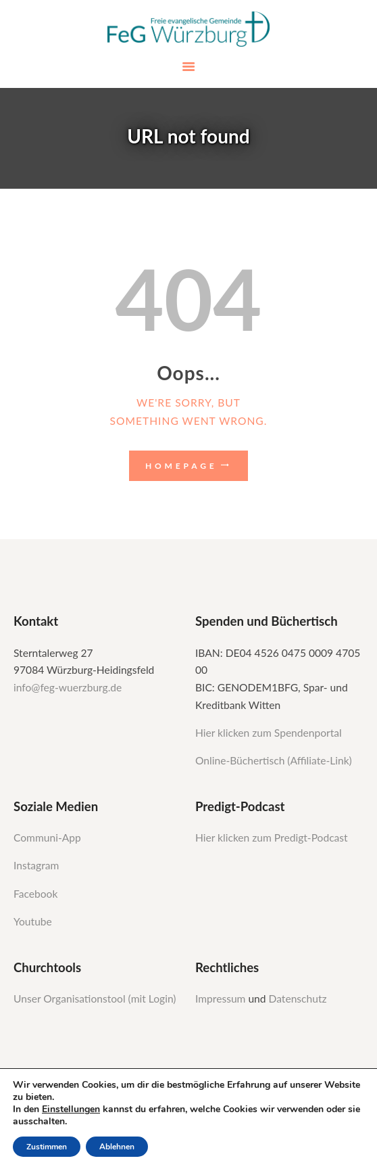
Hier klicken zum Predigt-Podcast (271, 837)
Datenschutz (298, 998)
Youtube (33, 921)
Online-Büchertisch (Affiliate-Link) (273, 760)
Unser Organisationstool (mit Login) (95, 998)
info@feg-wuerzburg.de (68, 687)
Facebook (35, 894)
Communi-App (47, 837)
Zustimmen (46, 1146)
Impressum (221, 998)
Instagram (37, 865)
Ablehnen (116, 1146)
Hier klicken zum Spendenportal (268, 733)
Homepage (181, 466)
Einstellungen (71, 1109)
